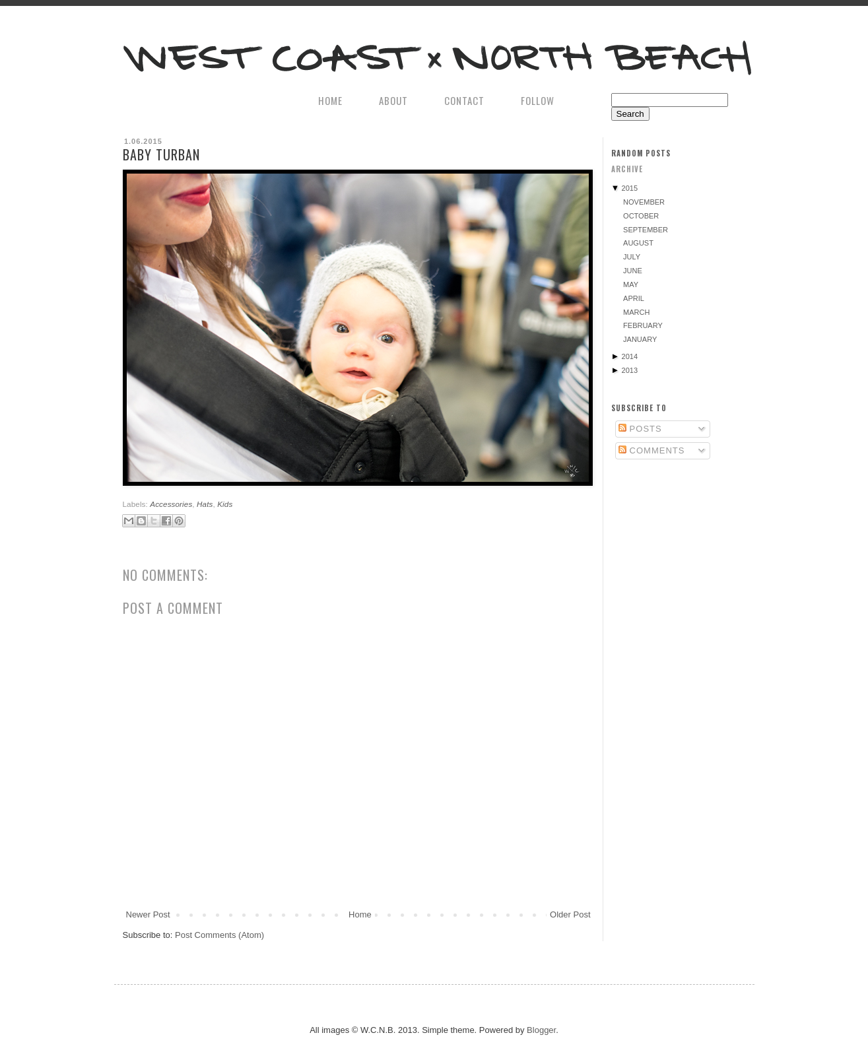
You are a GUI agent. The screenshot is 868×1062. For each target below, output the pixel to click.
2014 (630, 356)
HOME (330, 100)
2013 (630, 370)
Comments (651, 450)
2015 (630, 188)
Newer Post (148, 914)
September (645, 230)
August (638, 243)
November (644, 202)
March (636, 312)
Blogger (541, 1030)
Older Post (570, 914)
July (631, 257)
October (641, 216)
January (640, 339)
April (633, 298)
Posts (640, 429)
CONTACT (464, 100)
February (643, 325)
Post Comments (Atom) (219, 935)
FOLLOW (537, 100)
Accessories (171, 504)
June (632, 271)
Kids (224, 504)
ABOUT (393, 100)
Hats (205, 504)
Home (360, 914)
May (630, 284)
